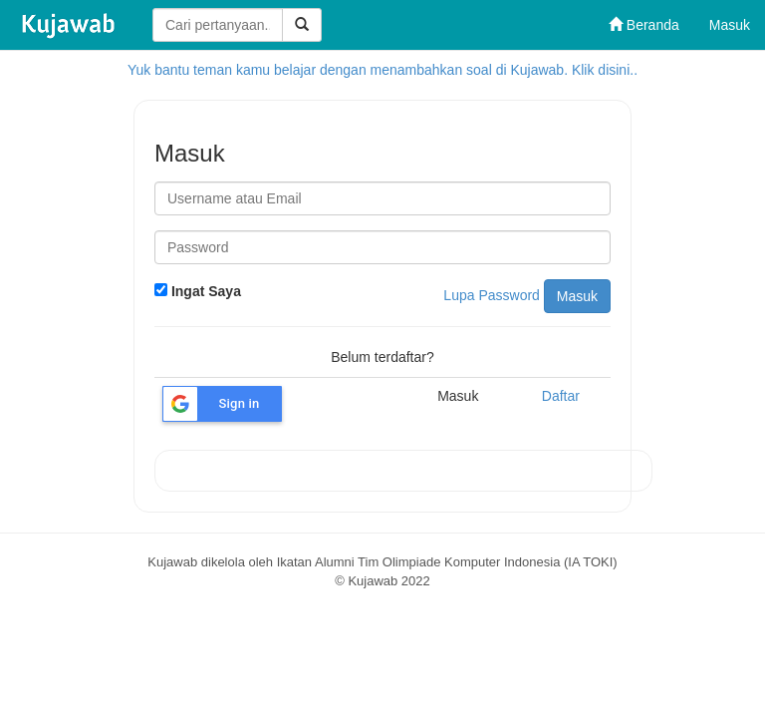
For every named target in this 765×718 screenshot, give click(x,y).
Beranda (644, 25)
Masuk (729, 25)
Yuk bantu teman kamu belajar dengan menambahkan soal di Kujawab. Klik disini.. (383, 70)
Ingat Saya (197, 291)
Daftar (561, 396)
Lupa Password (491, 295)
